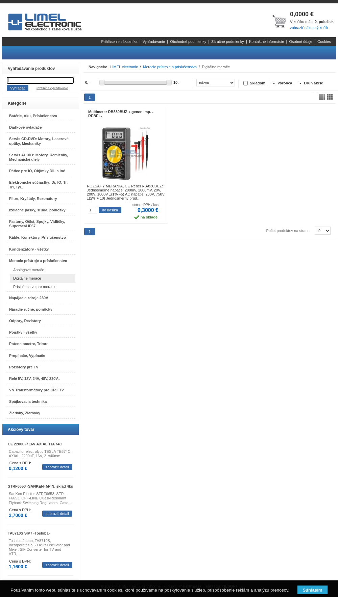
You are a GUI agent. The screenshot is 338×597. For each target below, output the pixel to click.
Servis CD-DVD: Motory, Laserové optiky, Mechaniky (39, 141)
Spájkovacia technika (28, 401)
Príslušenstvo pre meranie (34, 287)
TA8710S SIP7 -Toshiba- (29, 533)
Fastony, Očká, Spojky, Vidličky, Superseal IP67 (37, 223)
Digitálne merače (27, 278)
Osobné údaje (300, 42)
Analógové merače (28, 270)
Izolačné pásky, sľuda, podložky (37, 210)
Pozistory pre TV (24, 367)
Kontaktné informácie (266, 42)
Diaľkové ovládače (25, 127)
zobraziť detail (57, 467)
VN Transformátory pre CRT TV (36, 390)
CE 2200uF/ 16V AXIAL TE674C (35, 444)
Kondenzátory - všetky (29, 249)
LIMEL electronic (124, 67)
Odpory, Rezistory (25, 321)
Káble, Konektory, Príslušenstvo (37, 237)
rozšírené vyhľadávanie (52, 88)
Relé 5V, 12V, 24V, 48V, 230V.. (34, 379)
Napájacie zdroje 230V (28, 298)
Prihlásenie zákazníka (119, 42)
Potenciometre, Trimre (28, 344)
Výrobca (284, 83)
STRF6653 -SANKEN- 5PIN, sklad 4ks (40, 486)
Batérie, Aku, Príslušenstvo (33, 116)
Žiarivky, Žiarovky (24, 413)
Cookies (324, 42)
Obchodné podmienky (188, 42)
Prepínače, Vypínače (27, 356)
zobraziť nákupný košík (309, 28)
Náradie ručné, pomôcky (30, 309)
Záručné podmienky (227, 42)
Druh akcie (313, 83)
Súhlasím (312, 590)
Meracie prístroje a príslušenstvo (38, 261)
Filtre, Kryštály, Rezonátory (33, 199)
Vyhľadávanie (154, 42)
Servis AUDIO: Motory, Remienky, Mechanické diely (38, 157)
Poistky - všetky (23, 332)
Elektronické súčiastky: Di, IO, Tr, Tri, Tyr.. (38, 184)
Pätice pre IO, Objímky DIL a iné (37, 171)
